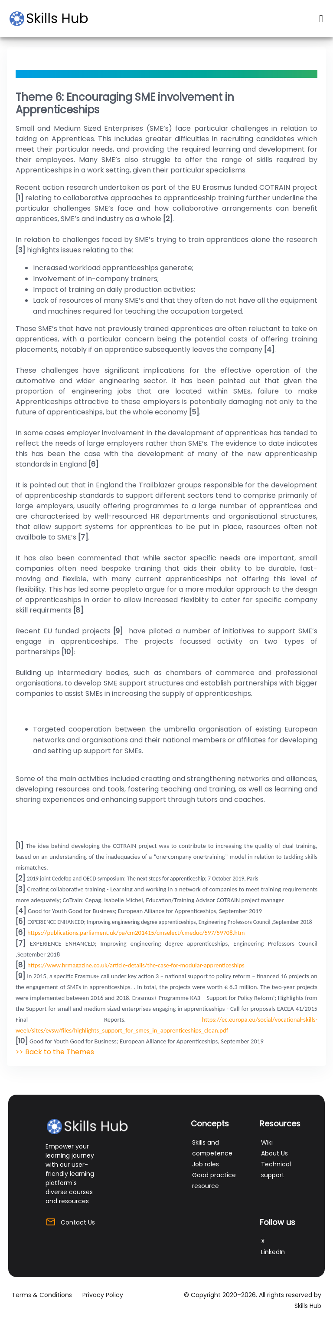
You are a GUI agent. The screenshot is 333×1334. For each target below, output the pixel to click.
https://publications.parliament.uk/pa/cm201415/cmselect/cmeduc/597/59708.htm (136, 933)
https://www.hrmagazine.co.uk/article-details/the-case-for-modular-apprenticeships (136, 965)
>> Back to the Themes (55, 1052)
